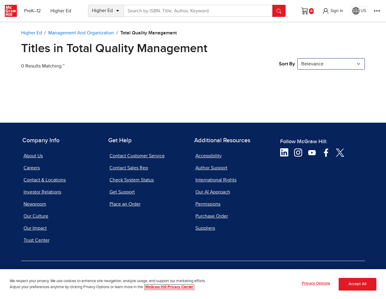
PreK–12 (32, 10)
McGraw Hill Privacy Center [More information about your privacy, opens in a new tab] (169, 289)
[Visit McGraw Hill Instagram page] (298, 152)
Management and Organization (81, 32)
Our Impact (35, 228)
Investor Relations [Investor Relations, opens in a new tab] (42, 192)
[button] (333, 11)
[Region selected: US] (359, 11)
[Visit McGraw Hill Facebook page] (326, 152)
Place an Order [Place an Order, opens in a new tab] (125, 204)
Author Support (211, 167)
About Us (33, 155)
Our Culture (36, 216)
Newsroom (35, 204)
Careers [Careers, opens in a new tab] (32, 167)
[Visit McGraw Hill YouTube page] (312, 152)
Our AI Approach (212, 192)
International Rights (215, 180)
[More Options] (377, 11)
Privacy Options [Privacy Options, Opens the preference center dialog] (316, 286)
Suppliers (205, 228)
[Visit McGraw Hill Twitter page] (340, 152)
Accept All (357, 286)
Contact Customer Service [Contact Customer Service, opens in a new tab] (137, 155)
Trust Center (36, 240)
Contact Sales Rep (128, 167)
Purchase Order (211, 216)
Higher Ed (60, 10)
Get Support (122, 192)
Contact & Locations (45, 180)
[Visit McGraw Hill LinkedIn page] (284, 152)
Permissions (207, 204)
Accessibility (208, 155)
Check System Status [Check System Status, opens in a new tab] (131, 180)
